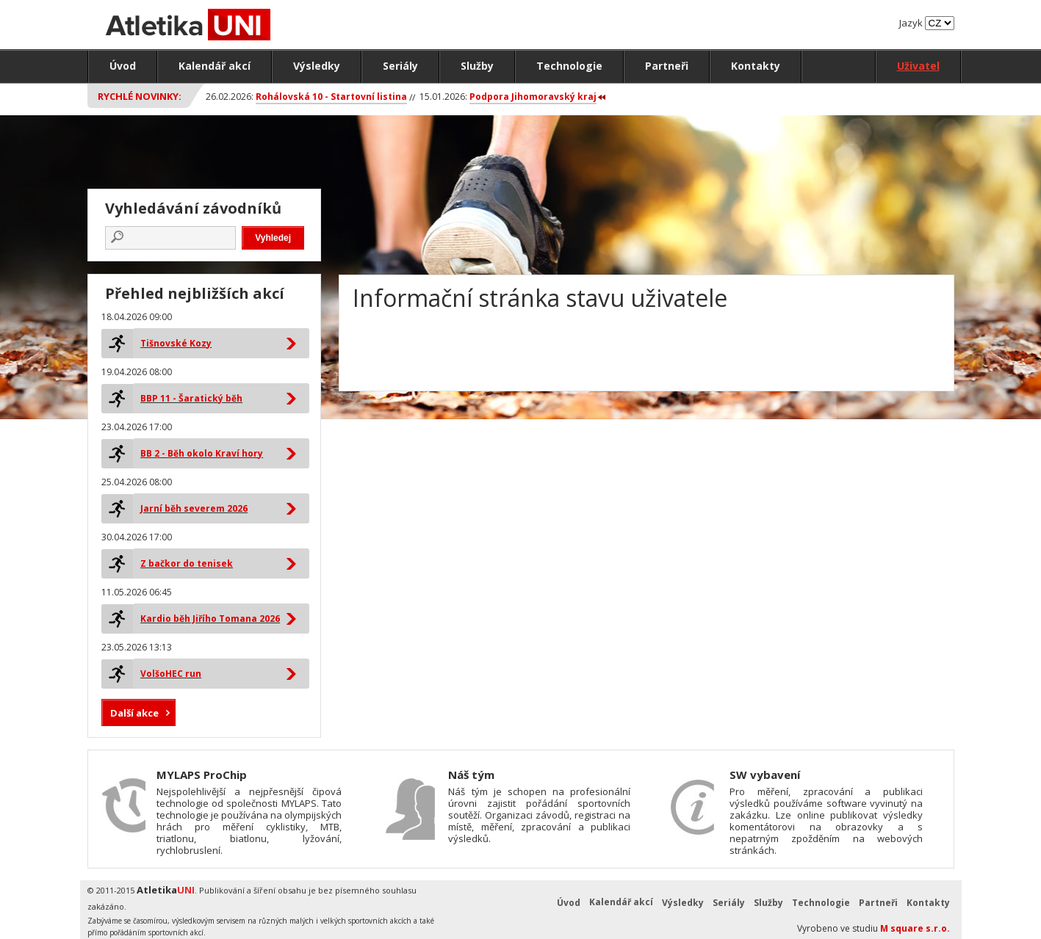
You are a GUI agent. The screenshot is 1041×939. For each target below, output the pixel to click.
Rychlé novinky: (139, 96)
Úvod (122, 66)
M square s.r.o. (915, 928)
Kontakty (755, 66)
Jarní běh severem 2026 (194, 508)
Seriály (400, 66)
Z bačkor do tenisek (186, 563)
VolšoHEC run (170, 673)
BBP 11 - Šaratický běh (191, 398)
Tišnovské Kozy (176, 343)
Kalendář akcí (215, 66)
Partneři (666, 66)
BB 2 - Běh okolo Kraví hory (201, 453)
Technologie (569, 66)
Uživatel (918, 66)
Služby (477, 66)
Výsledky (316, 66)
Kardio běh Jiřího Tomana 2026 (210, 618)
